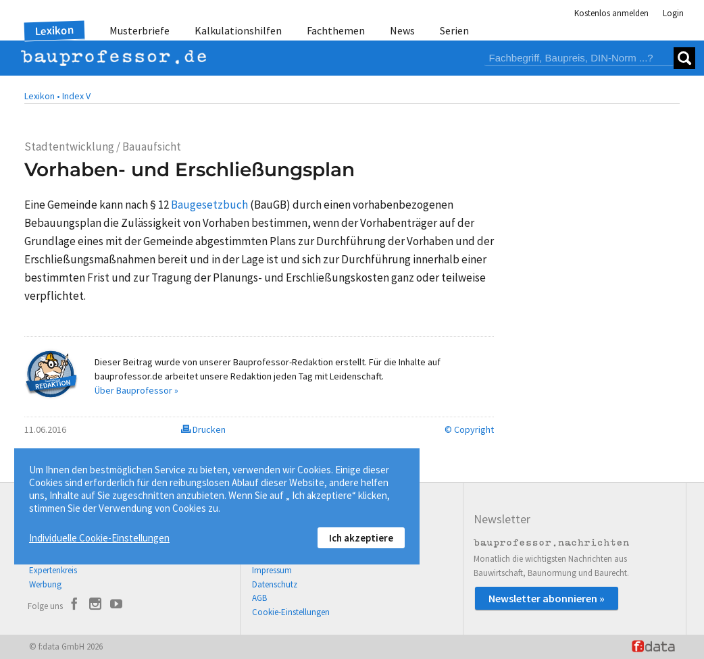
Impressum (272, 570)
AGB (259, 598)
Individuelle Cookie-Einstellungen (99, 537)
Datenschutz (274, 584)
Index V (76, 96)
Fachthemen (336, 30)
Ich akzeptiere (361, 537)
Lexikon (54, 30)
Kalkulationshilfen (238, 30)
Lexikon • (42, 96)
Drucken (203, 429)
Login (673, 13)
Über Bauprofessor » (136, 390)
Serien (454, 30)
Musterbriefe (139, 30)
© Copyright (469, 429)
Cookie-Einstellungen (291, 612)
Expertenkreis (53, 570)
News (402, 30)
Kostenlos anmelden (611, 13)
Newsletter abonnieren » (546, 598)
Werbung (45, 584)
